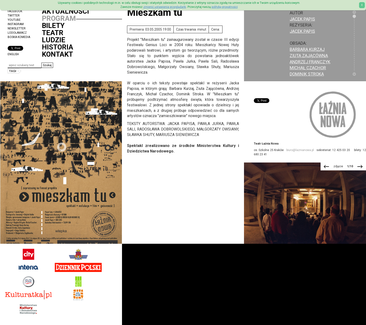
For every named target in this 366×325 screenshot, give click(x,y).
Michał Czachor (308, 67)
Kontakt (57, 54)
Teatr (52, 33)
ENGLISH (13, 54)
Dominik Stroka (307, 73)
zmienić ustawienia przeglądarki (164, 7)
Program (59, 18)
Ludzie (53, 40)
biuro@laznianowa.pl (300, 150)
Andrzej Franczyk (310, 61)
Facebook (15, 11)
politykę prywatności (224, 7)
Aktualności (65, 11)
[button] (47, 65)
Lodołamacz (17, 32)
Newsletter (17, 28)
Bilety (53, 26)
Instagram (16, 24)
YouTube (14, 20)
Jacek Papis (302, 31)
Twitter (14, 15)
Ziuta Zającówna (309, 55)
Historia (57, 47)
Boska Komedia (19, 37)
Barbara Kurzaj (307, 49)
